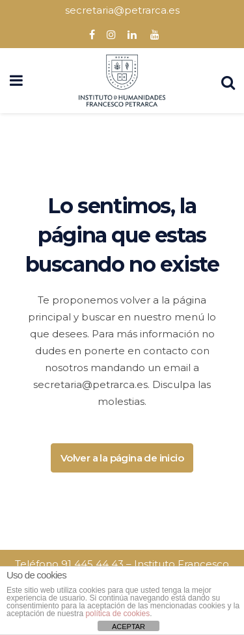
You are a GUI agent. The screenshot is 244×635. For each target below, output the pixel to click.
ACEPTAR (128, 626)
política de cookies (117, 613)
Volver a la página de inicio (122, 458)
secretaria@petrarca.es (122, 10)
